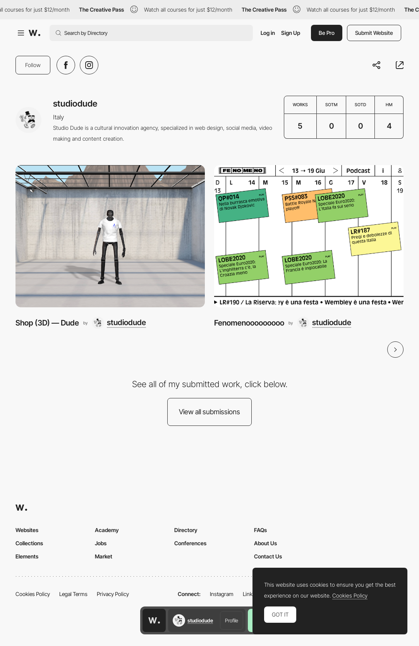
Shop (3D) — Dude (47, 322)
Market (103, 556)
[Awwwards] (34, 33)
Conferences (190, 543)
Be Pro (327, 32)
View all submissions (209, 412)
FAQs (260, 530)
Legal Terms (73, 594)
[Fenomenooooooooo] (309, 236)
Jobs (100, 543)
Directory (185, 530)
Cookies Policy (32, 594)
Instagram (222, 594)
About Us (265, 543)
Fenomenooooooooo (249, 322)
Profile (231, 620)
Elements (26, 556)
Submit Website (374, 32)
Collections (29, 543)
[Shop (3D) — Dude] (110, 236)
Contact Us (268, 556)
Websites (26, 530)
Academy (107, 530)
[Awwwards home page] (154, 620)
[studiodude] (119, 323)
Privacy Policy (113, 594)
